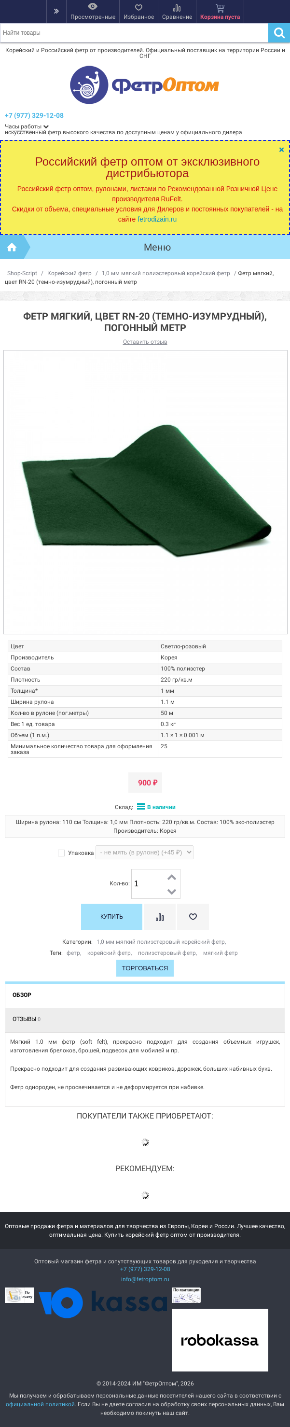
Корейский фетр (69, 273)
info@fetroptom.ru (145, 1279)
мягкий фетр (220, 953)
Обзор (22, 995)
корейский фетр (109, 953)
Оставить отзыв (145, 341)
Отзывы (27, 1019)
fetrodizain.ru (157, 219)
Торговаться (145, 968)
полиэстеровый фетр (167, 953)
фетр (73, 953)
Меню (157, 247)
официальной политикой (40, 1404)
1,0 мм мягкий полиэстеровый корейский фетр (166, 273)
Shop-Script (22, 273)
